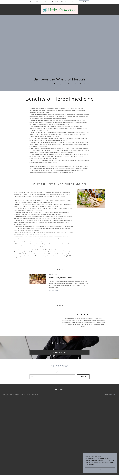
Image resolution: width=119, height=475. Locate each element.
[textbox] (52, 376)
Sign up (83, 377)
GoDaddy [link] (113, 394)
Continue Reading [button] (54, 290)
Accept (100, 469)
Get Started (84, 1)
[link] (59, 9)
